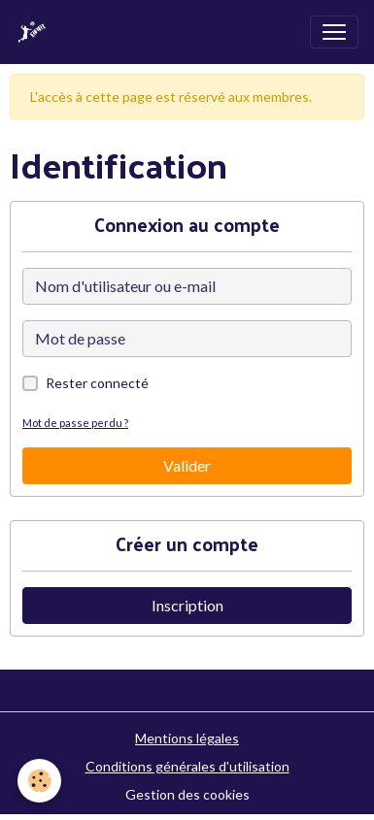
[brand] (36, 32)
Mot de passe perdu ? (75, 422)
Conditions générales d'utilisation (187, 766)
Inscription (187, 605)
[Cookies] (39, 781)
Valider (187, 465)
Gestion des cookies (187, 794)
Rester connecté (97, 383)
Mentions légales (187, 738)
